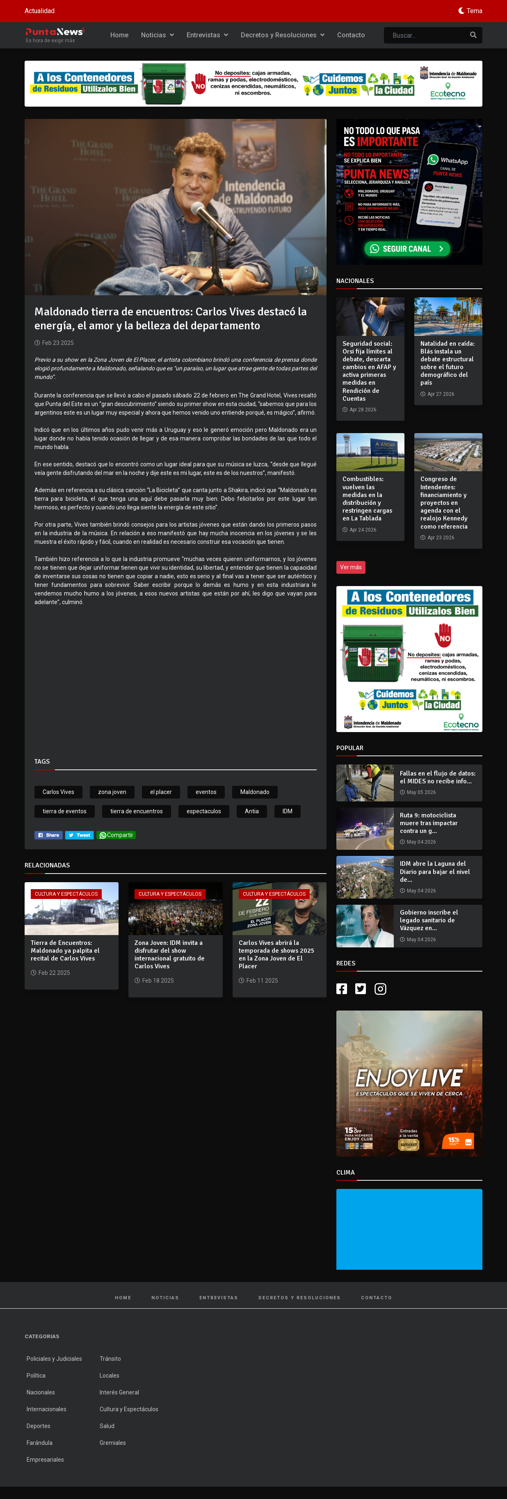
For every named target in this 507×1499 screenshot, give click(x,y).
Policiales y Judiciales (54, 1358)
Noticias (157, 35)
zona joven (112, 792)
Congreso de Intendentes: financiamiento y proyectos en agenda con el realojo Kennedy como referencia (444, 502)
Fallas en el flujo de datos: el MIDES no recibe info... (437, 777)
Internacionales (46, 1409)
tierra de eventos (65, 811)
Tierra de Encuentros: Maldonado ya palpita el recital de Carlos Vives (65, 951)
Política (36, 1375)
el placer (161, 792)
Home (119, 35)
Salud (107, 1426)
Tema (474, 11)
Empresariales (45, 1459)
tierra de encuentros (136, 811)
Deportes (38, 1426)
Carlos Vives (58, 792)
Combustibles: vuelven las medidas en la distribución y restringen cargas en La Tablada (367, 498)
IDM (287, 811)
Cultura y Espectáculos (66, 894)
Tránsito (110, 1358)
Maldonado (254, 792)
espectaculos (204, 811)
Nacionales (41, 1392)
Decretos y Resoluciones (282, 35)
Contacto (351, 35)
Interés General (119, 1392)
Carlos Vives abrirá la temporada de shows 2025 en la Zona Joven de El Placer (277, 955)
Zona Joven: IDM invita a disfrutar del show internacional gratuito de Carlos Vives (170, 955)
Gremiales (113, 1443)
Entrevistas (207, 35)
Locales (109, 1375)
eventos (206, 792)
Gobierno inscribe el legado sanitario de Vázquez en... (429, 920)
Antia (252, 811)
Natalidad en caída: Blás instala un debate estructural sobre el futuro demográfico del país (447, 363)
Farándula (40, 1443)
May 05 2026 (421, 792)
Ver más (351, 567)
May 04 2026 (421, 842)
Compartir (116, 835)
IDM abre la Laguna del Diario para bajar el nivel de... (435, 871)
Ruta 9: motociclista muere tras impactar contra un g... (429, 823)
